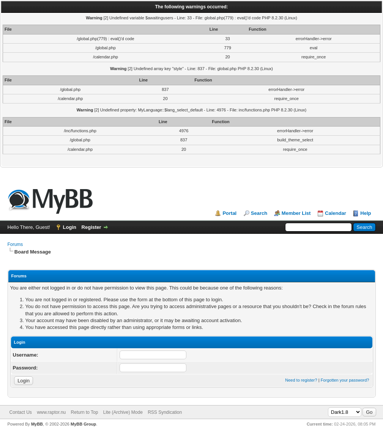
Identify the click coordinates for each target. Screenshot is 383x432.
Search (259, 213)
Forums (15, 244)
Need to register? (301, 380)
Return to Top (84, 412)
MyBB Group (83, 424)
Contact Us (20, 412)
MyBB (37, 424)
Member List (296, 213)
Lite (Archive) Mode (123, 412)
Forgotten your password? (345, 380)
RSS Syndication (165, 412)
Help (365, 213)
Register (91, 227)
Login (69, 227)
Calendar (335, 213)
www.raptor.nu (51, 412)
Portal (229, 213)
